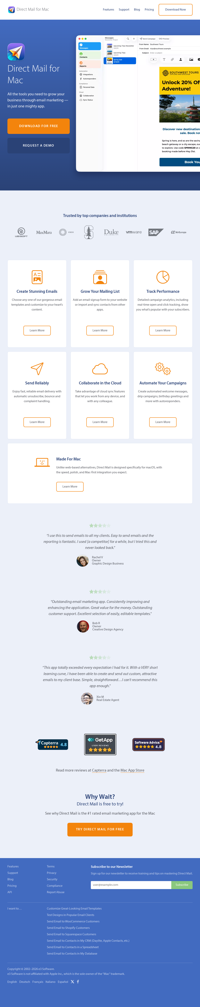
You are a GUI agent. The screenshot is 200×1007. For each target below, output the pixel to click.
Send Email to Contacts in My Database (72, 953)
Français (37, 982)
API (9, 892)
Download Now (175, 9)
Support (124, 9)
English (12, 982)
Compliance (54, 886)
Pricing (149, 9)
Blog (137, 9)
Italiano (50, 982)
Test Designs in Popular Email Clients (70, 915)
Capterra (99, 771)
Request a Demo (38, 145)
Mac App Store (132, 771)
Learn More (37, 330)
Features (108, 9)
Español (63, 982)
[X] (72, 982)
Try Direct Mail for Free (100, 829)
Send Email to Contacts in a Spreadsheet (73, 947)
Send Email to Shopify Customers (68, 928)
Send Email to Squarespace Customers (71, 934)
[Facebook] (78, 982)
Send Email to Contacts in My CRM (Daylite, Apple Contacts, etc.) (88, 940)
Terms (50, 866)
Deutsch (24, 982)
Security (52, 879)
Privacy (51, 873)
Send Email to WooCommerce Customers (73, 921)
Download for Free (38, 126)
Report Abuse (55, 892)
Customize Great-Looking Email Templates (74, 908)
